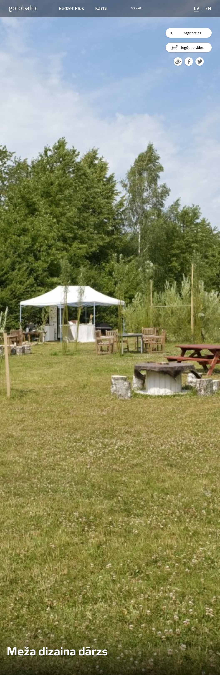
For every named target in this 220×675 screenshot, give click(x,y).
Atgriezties (192, 32)
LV (196, 8)
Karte (101, 8)
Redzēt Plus (71, 8)
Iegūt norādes (192, 47)
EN (208, 8)
